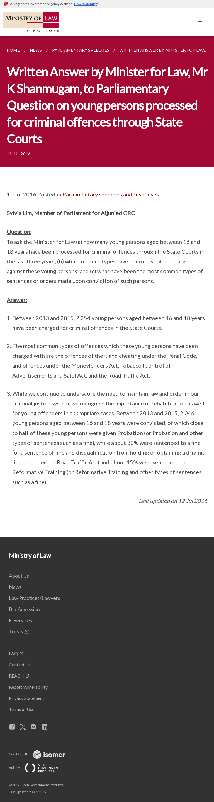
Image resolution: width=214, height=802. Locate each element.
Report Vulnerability (28, 687)
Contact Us (20, 664)
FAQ (13, 653)
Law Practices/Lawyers (34, 598)
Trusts (16, 631)
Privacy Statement (26, 698)
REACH (16, 675)
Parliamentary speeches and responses (110, 194)
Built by (39, 767)
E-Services (20, 620)
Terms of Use (21, 709)
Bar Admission (24, 609)
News (15, 587)
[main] (107, 286)
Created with (41, 754)
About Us (19, 576)
